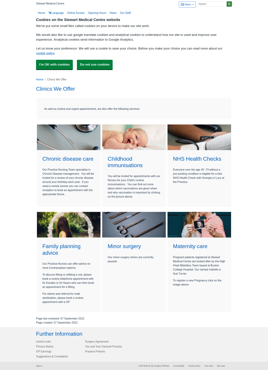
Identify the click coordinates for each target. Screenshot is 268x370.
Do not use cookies (95, 64)
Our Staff (125, 12)
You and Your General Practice (103, 346)
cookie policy (45, 53)
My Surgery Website (160, 366)
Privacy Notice (44, 346)
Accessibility (178, 366)
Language (56, 12)
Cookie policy (194, 366)
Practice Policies (95, 351)
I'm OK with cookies (54, 64)
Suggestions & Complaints (52, 356)
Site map (221, 366)
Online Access (76, 12)
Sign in (39, 366)
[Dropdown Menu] (187, 4)
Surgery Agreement (97, 341)
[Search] (212, 4)
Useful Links (43, 341)
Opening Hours (97, 12)
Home (39, 79)
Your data (208, 366)
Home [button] (41, 12)
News (113, 12)
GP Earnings (43, 351)
